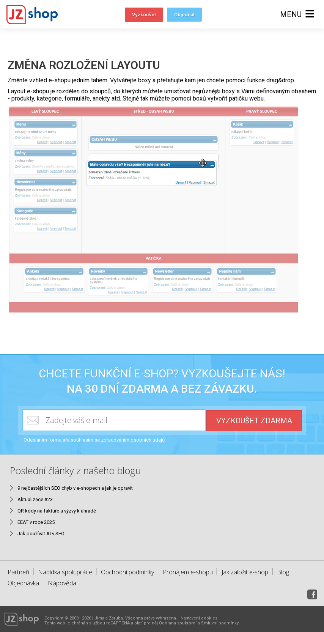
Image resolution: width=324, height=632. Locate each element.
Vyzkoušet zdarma (254, 420)
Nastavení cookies (199, 618)
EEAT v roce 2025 (36, 522)
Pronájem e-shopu (188, 572)
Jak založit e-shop (245, 572)
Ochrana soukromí (178, 623)
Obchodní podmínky (127, 572)
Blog (283, 572)
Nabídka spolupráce (65, 572)
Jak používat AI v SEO (40, 533)
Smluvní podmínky (220, 623)
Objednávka (23, 583)
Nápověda (62, 583)
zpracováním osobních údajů (133, 440)
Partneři (18, 572)
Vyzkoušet (144, 14)
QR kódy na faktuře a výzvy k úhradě (56, 511)
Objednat (184, 14)
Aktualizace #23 (35, 499)
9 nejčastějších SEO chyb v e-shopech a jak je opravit (75, 488)
